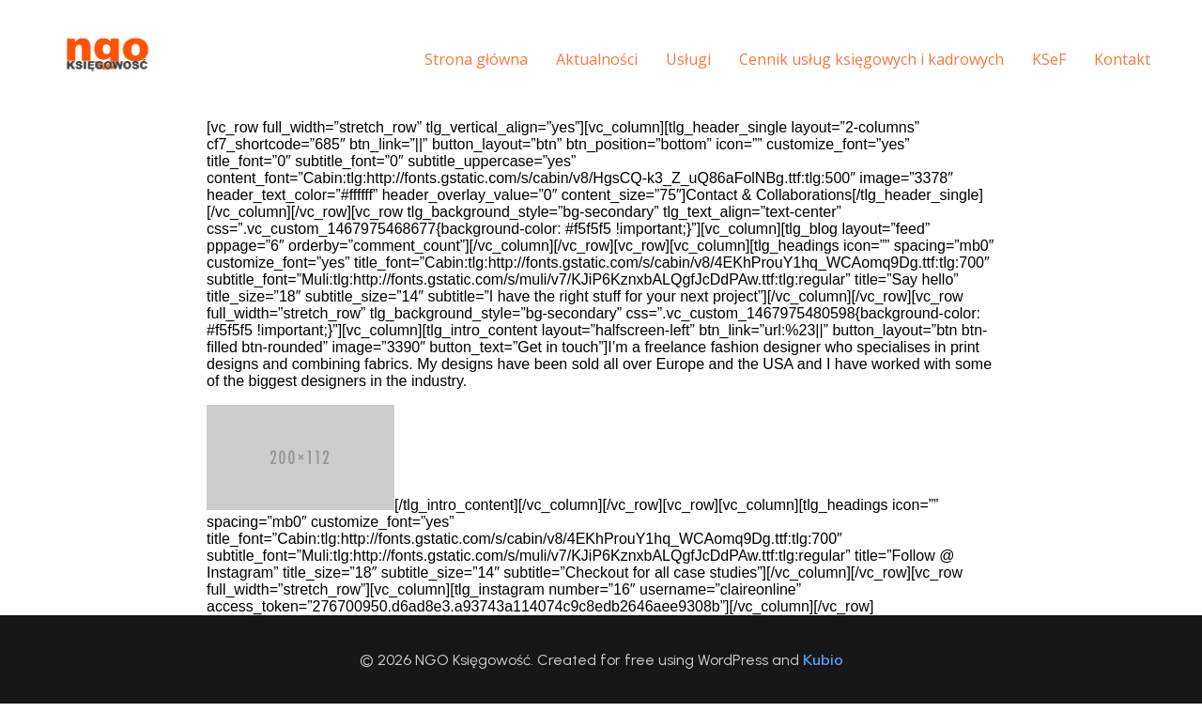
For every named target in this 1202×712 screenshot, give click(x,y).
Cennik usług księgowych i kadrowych (849, 63)
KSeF (1026, 63)
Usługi (665, 63)
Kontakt (1099, 63)
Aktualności (574, 63)
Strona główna (453, 63)
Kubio (823, 667)
